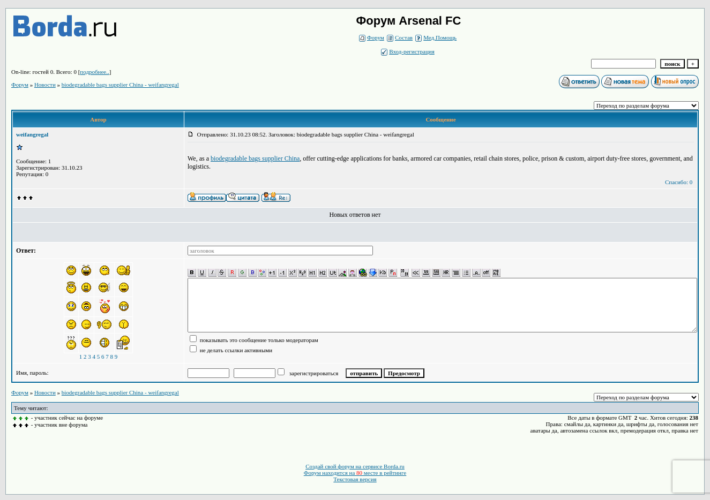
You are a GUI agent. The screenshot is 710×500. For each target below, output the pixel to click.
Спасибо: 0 (678, 182)
